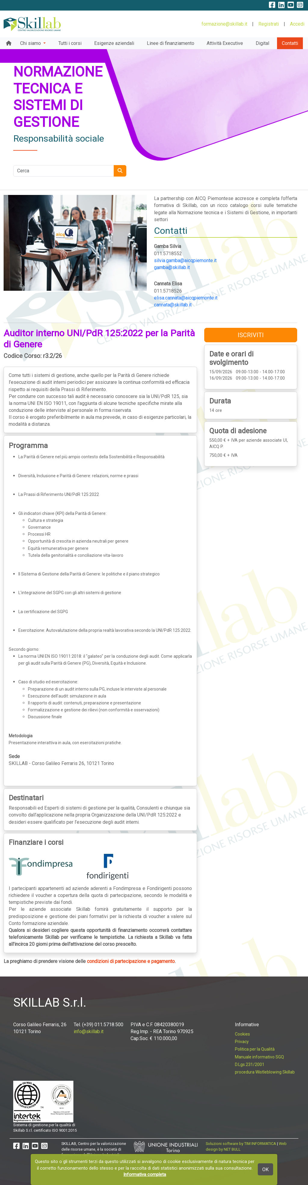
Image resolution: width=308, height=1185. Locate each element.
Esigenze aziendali (114, 43)
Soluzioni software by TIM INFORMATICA (241, 1143)
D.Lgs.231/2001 (249, 1064)
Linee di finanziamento (170, 43)
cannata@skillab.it (173, 305)
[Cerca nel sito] (63, 171)
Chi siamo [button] (31, 43)
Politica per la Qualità (255, 1049)
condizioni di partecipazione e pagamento (131, 961)
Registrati (268, 24)
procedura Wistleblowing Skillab (265, 1072)
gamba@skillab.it (172, 267)
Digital (262, 43)
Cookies (242, 1034)
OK (265, 1169)
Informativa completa (144, 1174)
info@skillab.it (88, 1031)
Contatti (290, 43)
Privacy (242, 1041)
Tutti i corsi (70, 43)
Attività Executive (225, 43)
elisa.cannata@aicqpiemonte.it (185, 298)
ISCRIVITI (251, 335)
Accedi (297, 24)
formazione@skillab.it (224, 24)
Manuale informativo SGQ (259, 1057)
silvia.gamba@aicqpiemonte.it (185, 260)
